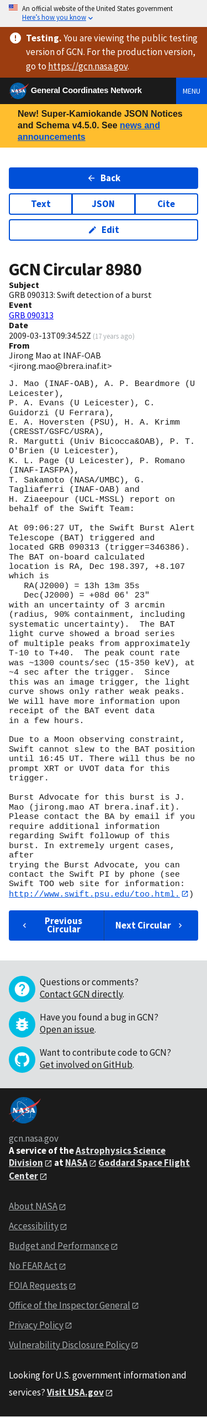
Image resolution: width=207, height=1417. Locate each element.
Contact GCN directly (81, 994)
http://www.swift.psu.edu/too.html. (94, 893)
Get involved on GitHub (86, 1064)
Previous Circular (51, 925)
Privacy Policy (36, 1325)
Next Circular (150, 925)
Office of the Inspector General (69, 1305)
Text (41, 204)
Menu (191, 91)
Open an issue (67, 1029)
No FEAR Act (33, 1265)
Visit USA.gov (75, 1392)
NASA (76, 1163)
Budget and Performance (59, 1246)
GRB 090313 (31, 315)
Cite (166, 204)
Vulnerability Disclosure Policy (69, 1345)
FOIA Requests (38, 1285)
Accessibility (34, 1226)
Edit (103, 230)
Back (103, 178)
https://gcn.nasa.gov (88, 66)
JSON (103, 204)
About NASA (33, 1207)
